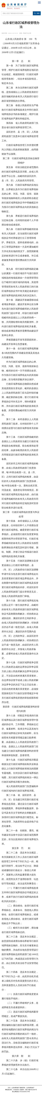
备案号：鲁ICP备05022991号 (28, 1089)
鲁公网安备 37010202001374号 (21, 1091)
